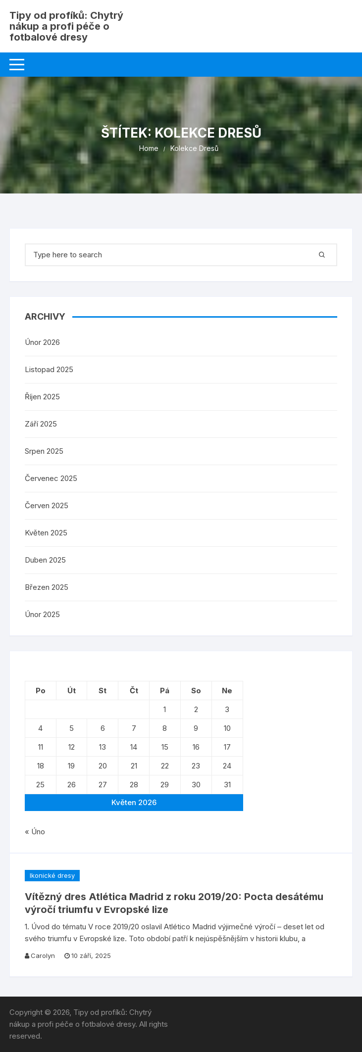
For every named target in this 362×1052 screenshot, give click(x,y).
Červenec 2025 (51, 478)
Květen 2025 (46, 532)
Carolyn (43, 955)
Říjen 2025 (42, 396)
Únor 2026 (42, 342)
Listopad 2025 (49, 369)
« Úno (35, 831)
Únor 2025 (42, 614)
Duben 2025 (45, 560)
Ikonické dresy (52, 875)
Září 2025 (41, 424)
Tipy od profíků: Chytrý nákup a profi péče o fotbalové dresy (66, 26)
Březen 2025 (46, 587)
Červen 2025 (46, 505)
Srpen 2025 (44, 451)
